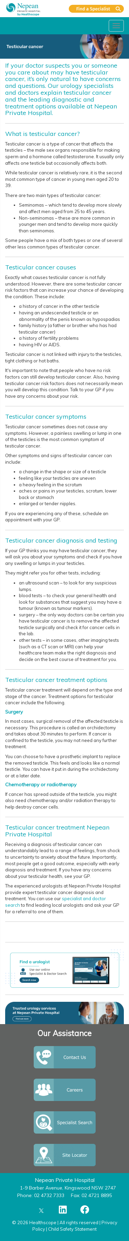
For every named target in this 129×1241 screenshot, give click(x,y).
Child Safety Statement (72, 1229)
